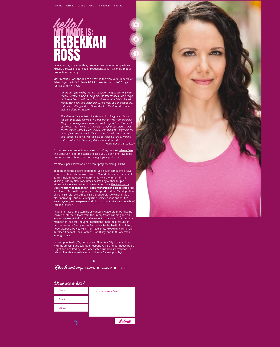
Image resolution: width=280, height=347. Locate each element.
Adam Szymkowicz (64, 82)
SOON (120, 164)
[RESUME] (92, 268)
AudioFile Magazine (85, 198)
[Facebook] (136, 53)
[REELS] (124, 268)
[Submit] (125, 321)
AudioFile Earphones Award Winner (95, 177)
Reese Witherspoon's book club (108, 187)
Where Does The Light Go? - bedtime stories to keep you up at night (93, 152)
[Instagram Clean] (136, 24)
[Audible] (136, 39)
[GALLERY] (107, 268)
